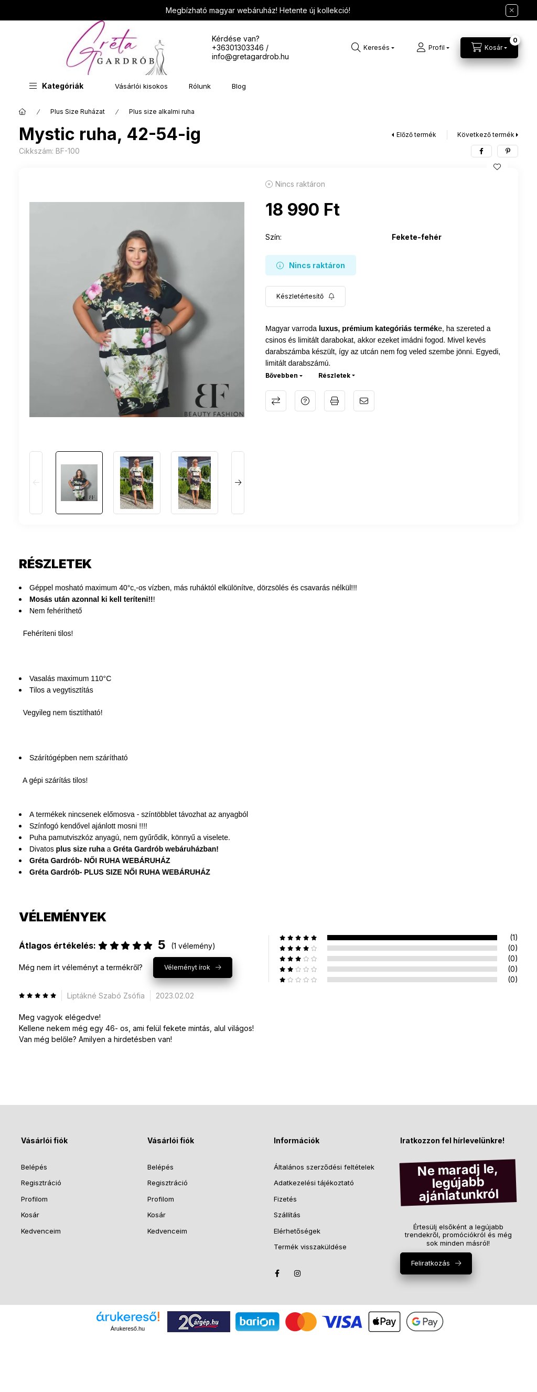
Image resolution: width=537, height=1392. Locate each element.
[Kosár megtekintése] (489, 47)
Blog (239, 86)
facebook (276, 1273)
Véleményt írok (187, 967)
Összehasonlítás (275, 400)
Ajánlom (363, 400)
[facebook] (481, 151)
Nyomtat (334, 400)
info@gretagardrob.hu (250, 56)
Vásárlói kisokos (141, 86)
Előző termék (416, 135)
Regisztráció (41, 1182)
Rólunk (200, 86)
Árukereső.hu (128, 1328)
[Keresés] (372, 47)
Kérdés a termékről (305, 400)
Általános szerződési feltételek (324, 1167)
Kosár (30, 1214)
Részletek (334, 375)
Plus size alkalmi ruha (162, 111)
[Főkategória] (22, 111)
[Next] (237, 482)
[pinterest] (507, 151)
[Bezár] (512, 10)
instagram (297, 1273)
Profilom (34, 1199)
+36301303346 (238, 47)
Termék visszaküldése (310, 1246)
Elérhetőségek (297, 1231)
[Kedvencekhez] (497, 167)
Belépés (34, 1167)
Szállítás (287, 1214)
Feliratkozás (430, 1263)
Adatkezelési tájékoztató (314, 1182)
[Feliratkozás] (305, 296)
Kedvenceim (41, 1231)
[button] (56, 86)
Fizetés (285, 1199)
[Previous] (35, 482)
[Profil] (432, 47)
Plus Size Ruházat (77, 111)
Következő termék (485, 135)
